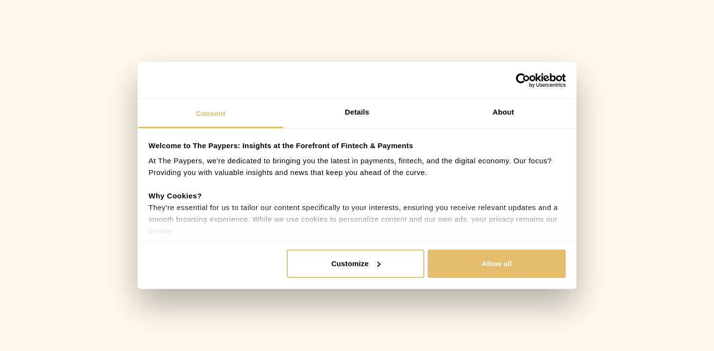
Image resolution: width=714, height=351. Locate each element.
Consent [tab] (211, 113)
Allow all (497, 263)
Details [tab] (357, 112)
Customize (355, 263)
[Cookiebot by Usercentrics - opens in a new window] (523, 80)
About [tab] (503, 112)
